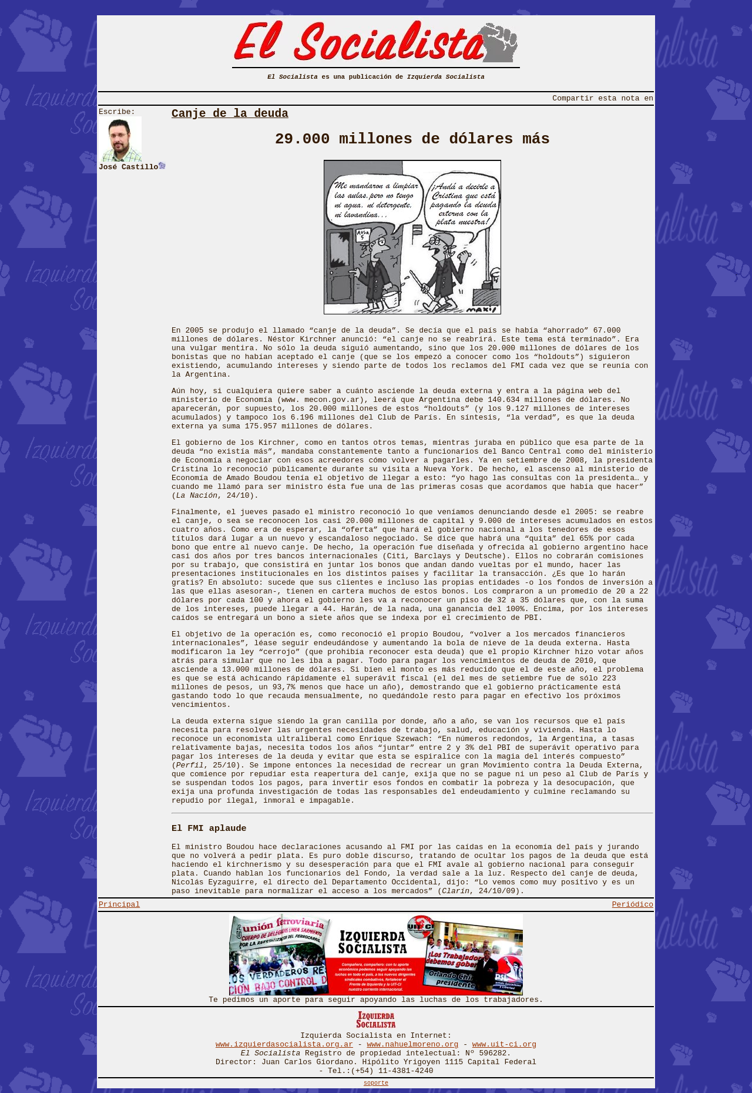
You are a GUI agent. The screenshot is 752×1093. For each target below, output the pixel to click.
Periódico (632, 904)
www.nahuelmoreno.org (412, 1044)
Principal (119, 904)
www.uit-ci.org (504, 1044)
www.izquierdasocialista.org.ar (284, 1044)
